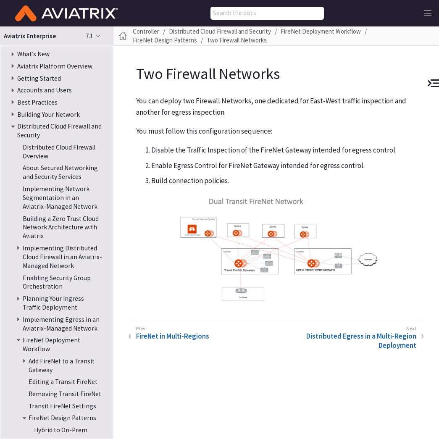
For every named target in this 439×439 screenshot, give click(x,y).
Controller (146, 31)
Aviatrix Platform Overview (54, 66)
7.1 (89, 36)
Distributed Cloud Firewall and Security (220, 31)
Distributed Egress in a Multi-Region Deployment (361, 340)
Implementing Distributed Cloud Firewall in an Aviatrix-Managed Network (62, 257)
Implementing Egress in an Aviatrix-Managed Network (61, 323)
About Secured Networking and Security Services (60, 172)
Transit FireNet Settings (62, 406)
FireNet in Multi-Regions (172, 336)
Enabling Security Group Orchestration (57, 282)
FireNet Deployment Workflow (321, 31)
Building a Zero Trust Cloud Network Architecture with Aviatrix (61, 227)
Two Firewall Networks (237, 40)
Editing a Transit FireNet (63, 382)
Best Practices (37, 102)
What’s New (33, 54)
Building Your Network (48, 114)
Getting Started (39, 78)
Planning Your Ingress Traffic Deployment (53, 302)
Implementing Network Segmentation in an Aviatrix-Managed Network (60, 197)
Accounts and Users (44, 90)
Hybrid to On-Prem (60, 430)
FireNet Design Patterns (62, 418)
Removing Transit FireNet (65, 394)
